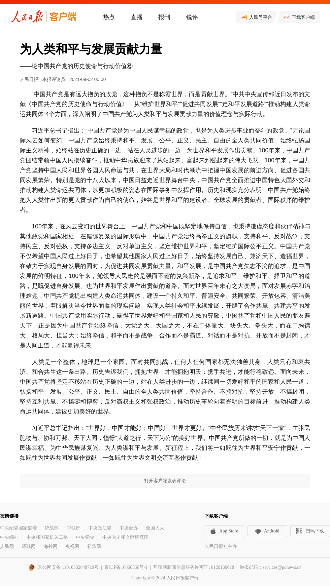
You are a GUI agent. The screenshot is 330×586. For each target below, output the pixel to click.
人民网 (7, 546)
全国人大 (155, 528)
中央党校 (85, 537)
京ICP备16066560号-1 (126, 567)
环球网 (29, 546)
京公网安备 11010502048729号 (68, 567)
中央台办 (128, 528)
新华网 (94, 546)
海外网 (50, 546)
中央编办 (9, 537)
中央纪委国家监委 (18, 528)
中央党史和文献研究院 (125, 537)
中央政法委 (100, 528)
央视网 (72, 546)
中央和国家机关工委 (47, 537)
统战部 (52, 528)
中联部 (74, 528)
